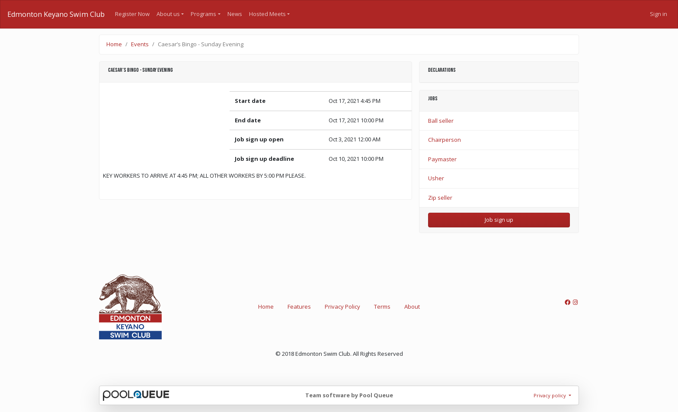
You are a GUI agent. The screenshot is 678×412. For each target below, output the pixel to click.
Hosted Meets (267, 14)
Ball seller (441, 121)
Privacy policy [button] (550, 395)
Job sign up (499, 220)
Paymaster (442, 159)
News (234, 14)
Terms (382, 306)
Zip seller (440, 197)
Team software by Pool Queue (349, 395)
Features (299, 306)
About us (168, 14)
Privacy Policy (342, 306)
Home (114, 44)
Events (140, 44)
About (412, 306)
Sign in (658, 14)
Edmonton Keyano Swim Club (56, 14)
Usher (436, 178)
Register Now (132, 14)
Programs (203, 14)
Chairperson (444, 140)
